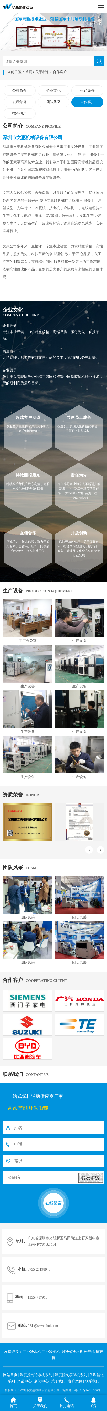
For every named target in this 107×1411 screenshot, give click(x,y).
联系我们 (92, 1381)
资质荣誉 (19, 102)
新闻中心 (41, 1381)
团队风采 (53, 102)
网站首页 (10, 1375)
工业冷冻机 (51, 1352)
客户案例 (75, 1381)
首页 (28, 72)
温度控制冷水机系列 (36, 1375)
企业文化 (53, 90)
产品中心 (24, 1381)
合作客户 (87, 102)
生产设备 (87, 90)
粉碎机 (89, 1352)
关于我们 (42, 72)
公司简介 (19, 90)
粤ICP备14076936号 (87, 1390)
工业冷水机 (32, 1352)
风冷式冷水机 (72, 1352)
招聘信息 (19, 113)
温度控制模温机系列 (71, 1375)
